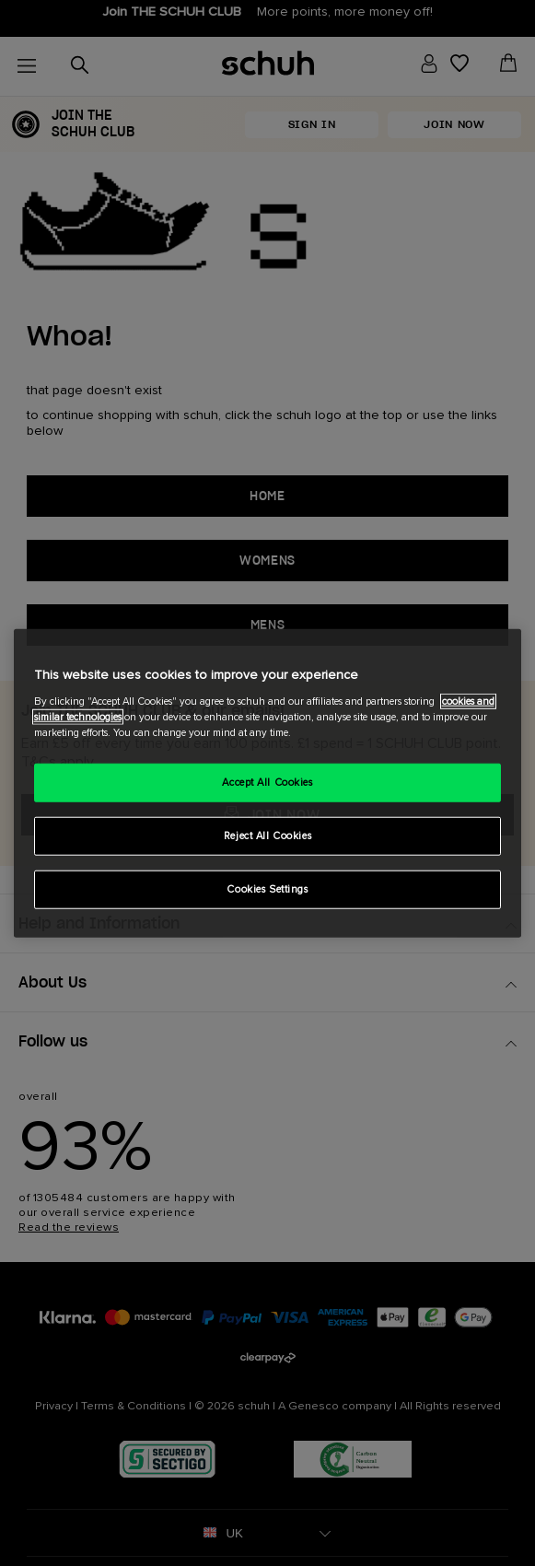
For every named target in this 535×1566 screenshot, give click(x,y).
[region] (268, 783)
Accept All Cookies (267, 783)
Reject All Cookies (267, 835)
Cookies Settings (267, 888)
